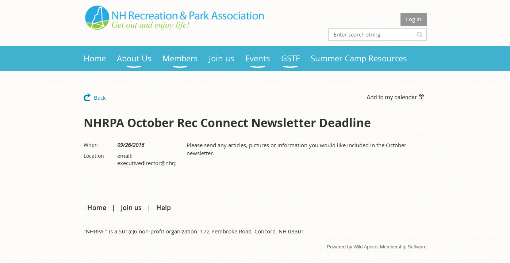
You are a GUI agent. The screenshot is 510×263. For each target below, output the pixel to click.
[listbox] (397, 97)
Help (163, 207)
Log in (413, 19)
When (91, 144)
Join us (131, 207)
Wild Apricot (366, 246)
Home (96, 207)
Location (94, 155)
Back (100, 97)
